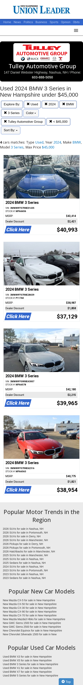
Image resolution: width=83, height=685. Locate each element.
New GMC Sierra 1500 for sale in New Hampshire (32, 622)
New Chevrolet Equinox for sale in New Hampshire (32, 630)
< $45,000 (58, 121)
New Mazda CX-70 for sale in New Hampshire (30, 615)
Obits (76, 22)
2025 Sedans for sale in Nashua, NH (24, 562)
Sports (54, 22)
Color (31, 113)
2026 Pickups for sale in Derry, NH (23, 543)
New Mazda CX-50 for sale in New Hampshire (30, 604)
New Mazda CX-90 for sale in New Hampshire (30, 611)
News (17, 22)
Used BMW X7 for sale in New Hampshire (27, 671)
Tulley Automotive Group (23, 121)
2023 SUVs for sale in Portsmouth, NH (25, 570)
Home (7, 22)
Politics (28, 22)
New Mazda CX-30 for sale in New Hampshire (30, 607)
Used (32, 104)
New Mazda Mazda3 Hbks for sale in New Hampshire (34, 619)
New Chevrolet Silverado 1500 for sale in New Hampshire (30, 634)
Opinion (66, 22)
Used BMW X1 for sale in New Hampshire (27, 667)
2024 (50, 104)
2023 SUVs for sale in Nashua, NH (23, 574)
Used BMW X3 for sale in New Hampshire (27, 656)
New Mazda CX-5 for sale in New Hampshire (29, 600)
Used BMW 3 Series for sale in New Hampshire (30, 664)
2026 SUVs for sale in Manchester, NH (25, 540)
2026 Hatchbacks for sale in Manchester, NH (29, 551)
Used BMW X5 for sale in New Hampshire (27, 660)
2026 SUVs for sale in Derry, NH (21, 536)
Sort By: (11, 130)
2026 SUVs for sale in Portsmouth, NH (25, 532)
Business (42, 22)
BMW (68, 104)
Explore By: (12, 104)
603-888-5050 (42, 77)
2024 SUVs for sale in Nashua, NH (23, 566)
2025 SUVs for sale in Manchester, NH (25, 555)
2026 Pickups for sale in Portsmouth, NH (26, 547)
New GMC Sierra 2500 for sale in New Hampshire (32, 626)
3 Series (12, 113)
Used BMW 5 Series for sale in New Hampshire (30, 675)
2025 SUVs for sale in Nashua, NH (23, 559)
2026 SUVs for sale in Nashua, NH (23, 528)
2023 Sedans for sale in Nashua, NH (24, 577)
